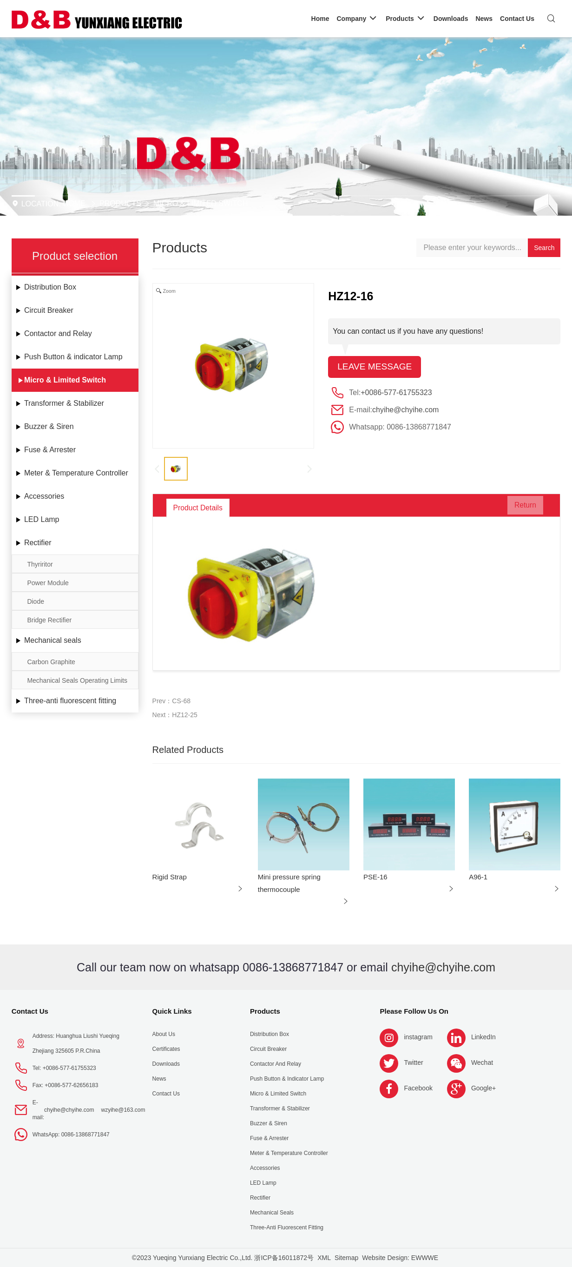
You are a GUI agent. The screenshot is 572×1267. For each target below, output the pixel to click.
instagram (418, 1037)
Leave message (376, 367)
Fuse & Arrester (50, 450)
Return (519, 507)
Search (544, 247)
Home (74, 203)
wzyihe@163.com (123, 1110)
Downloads (166, 1064)
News (159, 1079)
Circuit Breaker (48, 310)
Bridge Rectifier (49, 620)
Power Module (48, 583)
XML (324, 1257)
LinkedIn (483, 1037)
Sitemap (346, 1257)
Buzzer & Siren (49, 426)
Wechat (482, 1062)
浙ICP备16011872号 (284, 1257)
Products (120, 203)
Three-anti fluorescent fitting (70, 701)
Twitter (413, 1062)
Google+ (483, 1088)
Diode (35, 601)
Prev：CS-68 (171, 701)
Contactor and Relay (58, 333)
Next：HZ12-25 (174, 715)
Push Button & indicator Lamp (73, 357)
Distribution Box (50, 287)
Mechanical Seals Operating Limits (77, 680)
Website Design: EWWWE (400, 1257)
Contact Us (30, 1011)
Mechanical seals (52, 640)
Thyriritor (40, 564)
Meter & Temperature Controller (76, 473)
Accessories (44, 496)
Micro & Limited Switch (200, 203)
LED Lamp (41, 519)
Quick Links (172, 1011)
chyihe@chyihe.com (405, 410)
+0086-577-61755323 (396, 393)
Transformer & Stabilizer (64, 403)
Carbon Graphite (51, 662)
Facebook (418, 1088)
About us (163, 1034)
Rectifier (38, 543)
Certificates (166, 1049)
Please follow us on (414, 1011)
